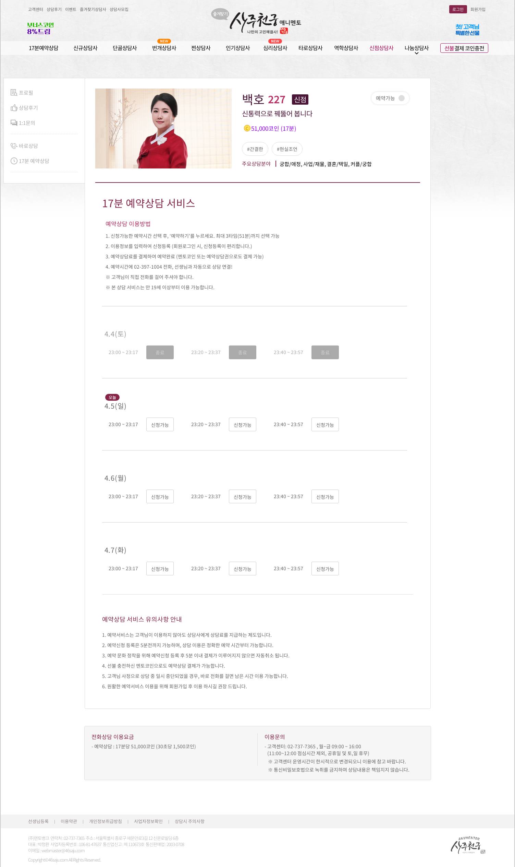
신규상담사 (85, 48)
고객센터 (35, 9)
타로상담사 (310, 48)
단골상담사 (125, 48)
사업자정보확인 (148, 821)
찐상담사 (200, 48)
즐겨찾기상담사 (93, 9)
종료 (160, 352)
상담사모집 (119, 9)
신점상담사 (381, 48)
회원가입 (478, 9)
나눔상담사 (417, 48)
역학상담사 (346, 48)
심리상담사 (275, 47)
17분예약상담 (43, 48)
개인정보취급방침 (105, 821)
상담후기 (54, 9)
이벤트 (70, 9)
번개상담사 (164, 47)
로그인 (458, 9)
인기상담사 (238, 48)
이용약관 (69, 821)
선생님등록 (38, 821)
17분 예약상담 (30, 161)
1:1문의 (23, 123)
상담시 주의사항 (190, 821)
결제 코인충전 (464, 48)
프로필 (22, 93)
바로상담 (24, 146)
